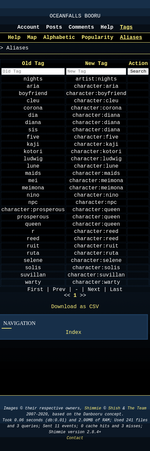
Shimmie (93, 408)
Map (32, 42)
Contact (75, 438)
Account (29, 30)
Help (107, 30)
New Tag (96, 69)
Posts (54, 30)
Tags (126, 30)
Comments (81, 30)
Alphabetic (59, 42)
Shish (114, 408)
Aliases (131, 42)
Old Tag (33, 69)
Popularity (97, 42)
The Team (136, 408)
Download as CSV (75, 356)
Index (73, 383)
